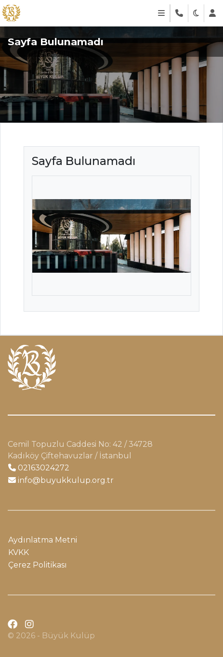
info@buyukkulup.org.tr (61, 480)
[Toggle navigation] (161, 13)
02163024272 (38, 467)
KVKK (18, 552)
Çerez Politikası (37, 564)
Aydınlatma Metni (42, 539)
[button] (196, 13)
